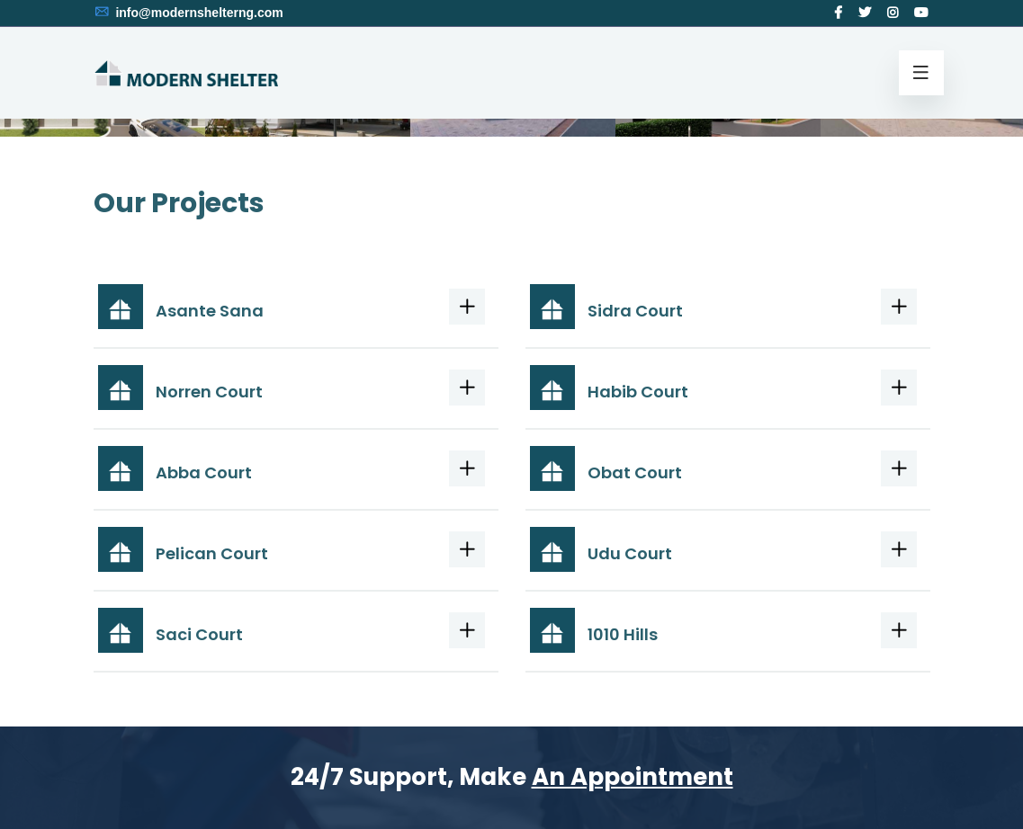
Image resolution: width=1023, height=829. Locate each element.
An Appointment (632, 777)
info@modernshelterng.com (188, 12)
